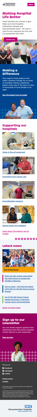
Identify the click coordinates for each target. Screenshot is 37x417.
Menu (31, 4)
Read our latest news (11, 308)
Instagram (9, 371)
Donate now (10, 39)
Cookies (5, 381)
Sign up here (7, 337)
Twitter (7, 373)
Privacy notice (7, 378)
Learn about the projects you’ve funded (15, 232)
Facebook (8, 368)
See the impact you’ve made (14, 95)
